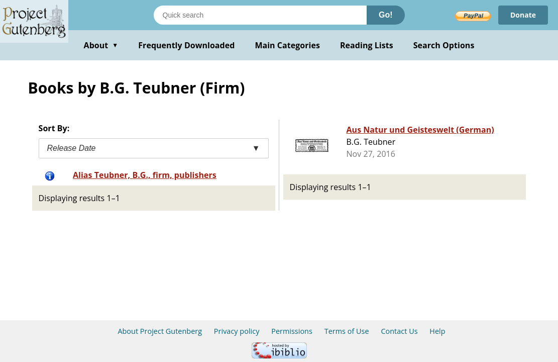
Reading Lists (366, 45)
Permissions (291, 331)
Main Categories (287, 45)
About (101, 45)
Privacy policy (237, 331)
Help (437, 331)
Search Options (444, 45)
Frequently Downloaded (186, 45)
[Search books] (260, 15)
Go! (386, 15)
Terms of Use (346, 331)
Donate (523, 15)
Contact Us (399, 331)
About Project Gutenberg (160, 331)
